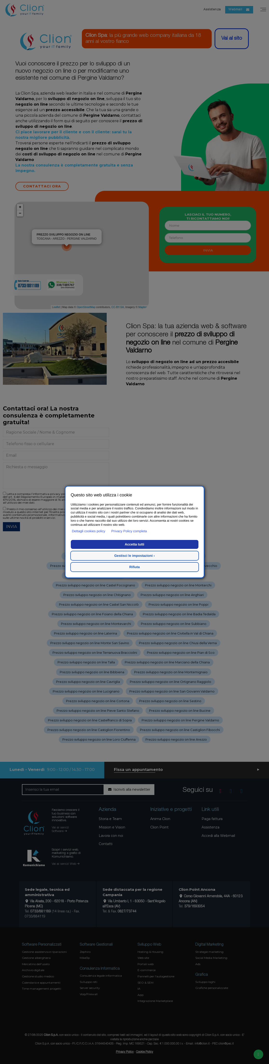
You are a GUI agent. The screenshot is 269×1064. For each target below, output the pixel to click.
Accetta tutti (134, 544)
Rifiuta (134, 567)
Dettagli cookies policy (88, 531)
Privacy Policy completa (129, 531)
